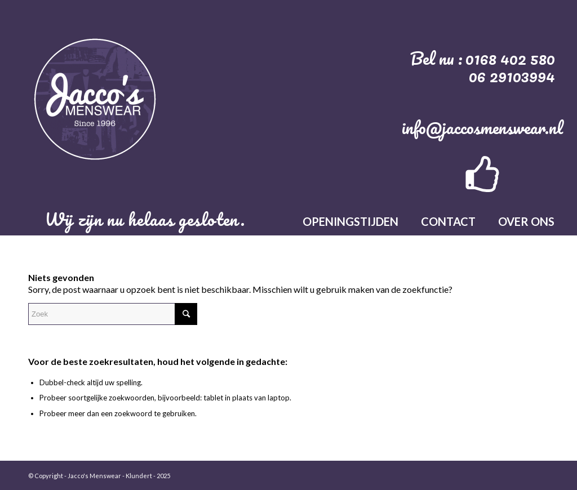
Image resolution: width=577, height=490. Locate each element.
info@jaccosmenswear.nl (482, 127)
